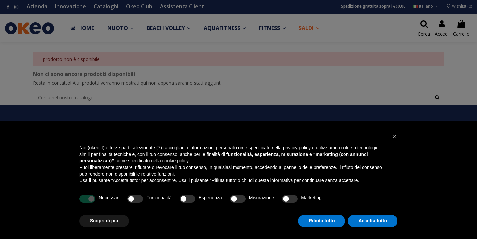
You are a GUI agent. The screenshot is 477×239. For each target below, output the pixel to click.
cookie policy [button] (175, 160)
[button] (394, 136)
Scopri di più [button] (104, 220)
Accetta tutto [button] (372, 220)
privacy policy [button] (297, 147)
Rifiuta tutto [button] (322, 220)
